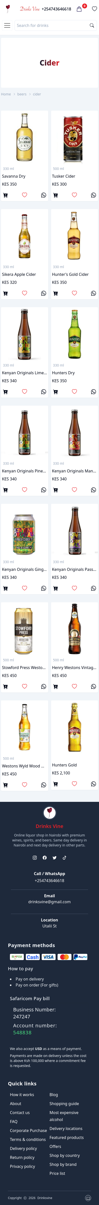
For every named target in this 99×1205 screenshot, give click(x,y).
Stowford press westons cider (24, 667)
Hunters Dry (63, 373)
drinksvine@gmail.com (49, 901)
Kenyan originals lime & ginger (24, 373)
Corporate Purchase (28, 1130)
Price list (57, 1173)
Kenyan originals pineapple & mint (24, 471)
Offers (55, 1146)
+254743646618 (56, 9)
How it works (22, 1094)
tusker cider (63, 176)
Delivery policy (23, 1148)
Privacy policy (22, 1166)
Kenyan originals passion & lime (74, 569)
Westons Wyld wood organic (24, 766)
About (15, 1103)
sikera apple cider (19, 274)
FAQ (13, 1121)
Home (6, 94)
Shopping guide (64, 1103)
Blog (54, 1094)
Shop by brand (63, 1164)
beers (22, 94)
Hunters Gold (64, 765)
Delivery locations (66, 1128)
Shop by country (65, 1155)
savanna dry (13, 176)
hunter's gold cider (70, 274)
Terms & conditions (28, 1139)
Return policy (22, 1157)
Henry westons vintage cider (74, 667)
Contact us (20, 1112)
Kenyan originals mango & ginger (74, 471)
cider (37, 94)
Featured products (67, 1137)
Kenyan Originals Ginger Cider (24, 569)
